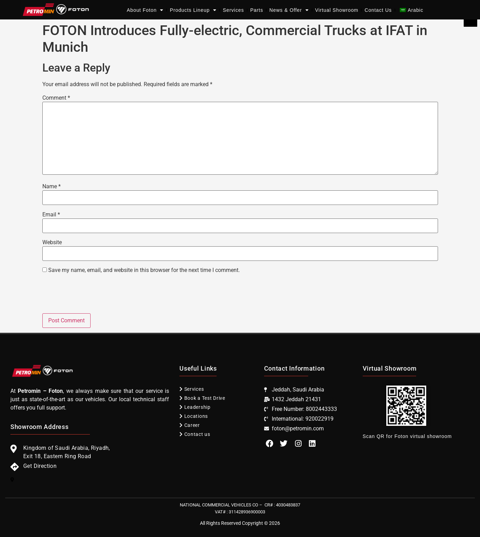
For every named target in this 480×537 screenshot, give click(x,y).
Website (52, 242)
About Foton (145, 10)
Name (51, 186)
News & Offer (289, 10)
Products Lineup (193, 10)
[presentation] (95, 296)
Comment (56, 98)
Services (233, 10)
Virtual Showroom (337, 10)
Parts (256, 10)
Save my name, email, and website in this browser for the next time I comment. (144, 270)
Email (51, 214)
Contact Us (377, 10)
